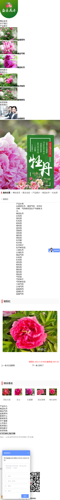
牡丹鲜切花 (20, 248)
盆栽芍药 (20, 294)
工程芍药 (20, 284)
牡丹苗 (19, 243)
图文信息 (26, 193)
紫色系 (19, 235)
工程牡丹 (20, 250)
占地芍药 (20, 287)
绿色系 (19, 233)
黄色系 (19, 226)
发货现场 (3, 102)
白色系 (19, 216)
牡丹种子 (20, 245)
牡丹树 (19, 240)
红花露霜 (11, 365)
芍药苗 (19, 277)
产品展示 (3, 26)
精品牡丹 (46, 193)
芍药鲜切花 (20, 282)
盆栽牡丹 (20, 291)
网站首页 (3, 21)
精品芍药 (20, 255)
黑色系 (19, 238)
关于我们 (3, 23)
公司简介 (3, 423)
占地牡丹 (20, 252)
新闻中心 (3, 72)
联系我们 (3, 105)
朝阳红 (5, 199)
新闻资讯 (3, 418)
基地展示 (3, 70)
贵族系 (19, 230)
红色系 (55, 193)
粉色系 (19, 223)
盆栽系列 (20, 289)
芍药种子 (20, 279)
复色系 (19, 218)
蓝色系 (19, 228)
